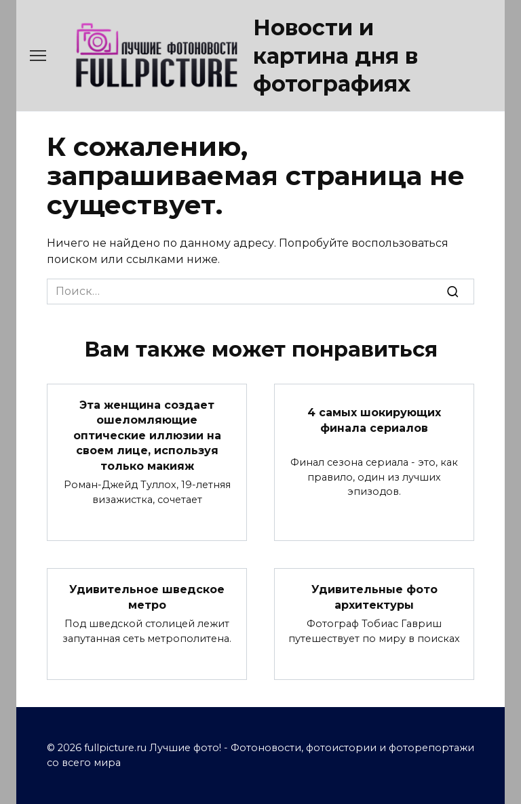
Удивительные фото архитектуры (374, 597)
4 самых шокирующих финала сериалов (374, 420)
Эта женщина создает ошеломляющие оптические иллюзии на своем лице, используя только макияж (147, 436)
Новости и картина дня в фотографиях (335, 55)
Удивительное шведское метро (147, 597)
